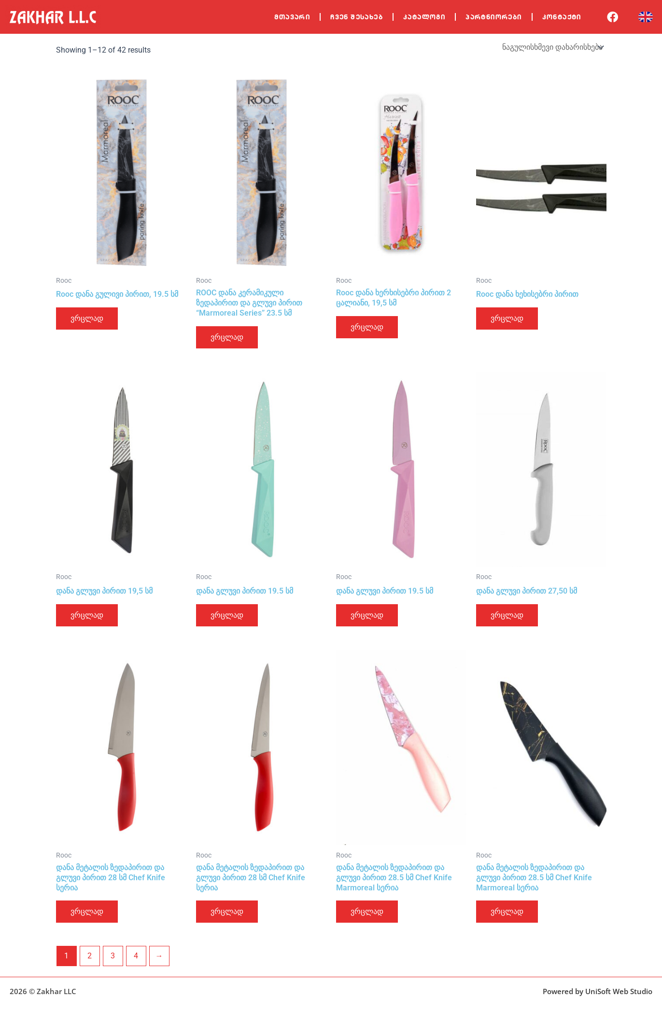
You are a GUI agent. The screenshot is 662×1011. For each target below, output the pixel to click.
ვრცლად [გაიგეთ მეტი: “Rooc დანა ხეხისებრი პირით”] (507, 318)
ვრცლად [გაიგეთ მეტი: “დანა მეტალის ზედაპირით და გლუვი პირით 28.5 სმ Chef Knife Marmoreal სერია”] (367, 911)
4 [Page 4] (136, 955)
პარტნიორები (493, 17)
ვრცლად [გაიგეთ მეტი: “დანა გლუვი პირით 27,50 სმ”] (507, 615)
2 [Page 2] (89, 955)
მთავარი (292, 17)
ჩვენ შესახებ (356, 17)
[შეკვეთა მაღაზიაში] (552, 47)
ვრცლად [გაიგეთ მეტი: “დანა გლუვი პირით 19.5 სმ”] (227, 615)
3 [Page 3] (113, 955)
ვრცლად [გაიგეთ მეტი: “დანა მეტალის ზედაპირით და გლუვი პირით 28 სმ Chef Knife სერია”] (86, 911)
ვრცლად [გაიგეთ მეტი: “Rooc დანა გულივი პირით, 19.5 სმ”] (86, 318)
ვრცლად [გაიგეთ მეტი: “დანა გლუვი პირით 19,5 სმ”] (86, 615)
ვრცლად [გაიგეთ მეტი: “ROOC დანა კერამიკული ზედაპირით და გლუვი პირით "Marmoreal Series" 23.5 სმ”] (227, 337)
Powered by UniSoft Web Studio (597, 991)
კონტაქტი (561, 17)
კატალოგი (424, 17)
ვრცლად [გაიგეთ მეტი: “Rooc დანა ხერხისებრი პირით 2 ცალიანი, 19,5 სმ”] (367, 327)
